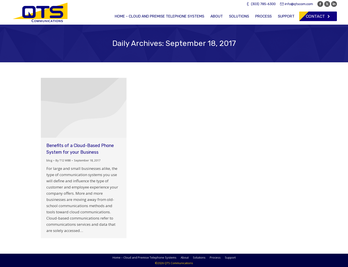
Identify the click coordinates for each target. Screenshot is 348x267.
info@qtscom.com (296, 4)
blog (49, 160)
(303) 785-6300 (260, 4)
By (63, 160)
